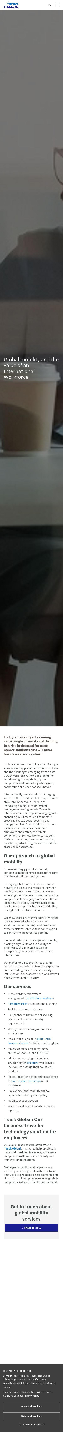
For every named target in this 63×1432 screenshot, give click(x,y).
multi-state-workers (38, 998)
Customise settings (32, 1424)
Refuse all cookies (31, 1416)
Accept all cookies (31, 1406)
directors (31, 1062)
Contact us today (30, 1227)
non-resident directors (24, 1081)
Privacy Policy (31, 1395)
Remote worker (16, 1003)
